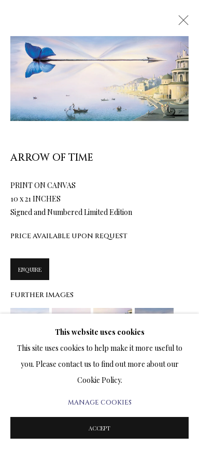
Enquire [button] (29, 269)
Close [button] (181, 23)
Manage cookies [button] (100, 402)
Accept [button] (99, 428)
